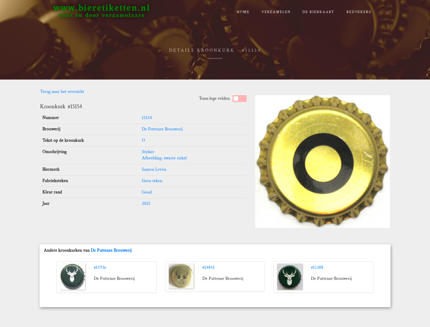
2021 (146, 204)
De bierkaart (318, 12)
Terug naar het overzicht (62, 92)
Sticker (148, 152)
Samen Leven (154, 169)
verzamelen (276, 12)
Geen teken (152, 181)
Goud (147, 192)
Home (243, 12)
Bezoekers (358, 12)
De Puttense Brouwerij (162, 129)
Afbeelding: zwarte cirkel (164, 158)
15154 (147, 118)
